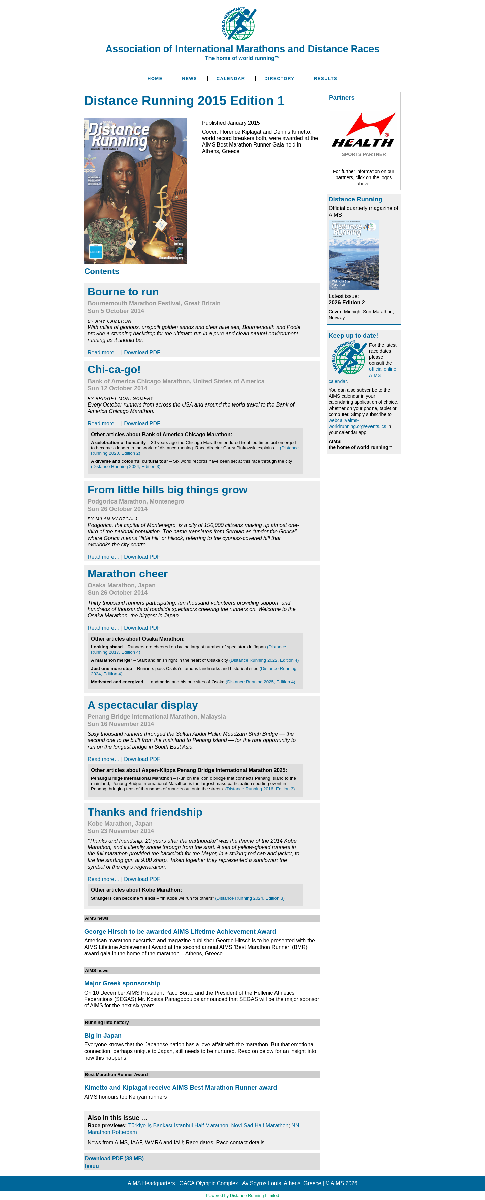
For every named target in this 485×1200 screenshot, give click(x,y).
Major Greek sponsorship (122, 983)
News (189, 78)
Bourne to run (123, 292)
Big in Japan (103, 1035)
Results (325, 78)
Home (155, 78)
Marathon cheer (128, 573)
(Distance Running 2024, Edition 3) (126, 466)
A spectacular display (143, 705)
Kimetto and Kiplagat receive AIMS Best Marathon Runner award (180, 1087)
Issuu (92, 1166)
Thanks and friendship (145, 812)
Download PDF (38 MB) (114, 1158)
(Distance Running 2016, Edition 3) (260, 788)
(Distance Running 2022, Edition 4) (264, 660)
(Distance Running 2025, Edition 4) (260, 681)
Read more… (104, 352)
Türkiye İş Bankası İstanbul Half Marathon (178, 1125)
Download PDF (142, 352)
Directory (279, 78)
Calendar (231, 78)
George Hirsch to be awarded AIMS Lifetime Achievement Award (180, 931)
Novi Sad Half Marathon (260, 1125)
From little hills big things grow (168, 490)
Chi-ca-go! (114, 369)
